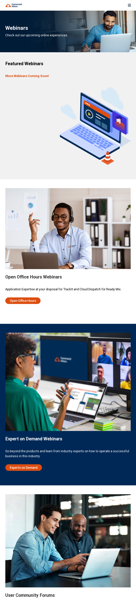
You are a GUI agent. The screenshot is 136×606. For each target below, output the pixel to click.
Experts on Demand (24, 467)
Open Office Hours (23, 301)
